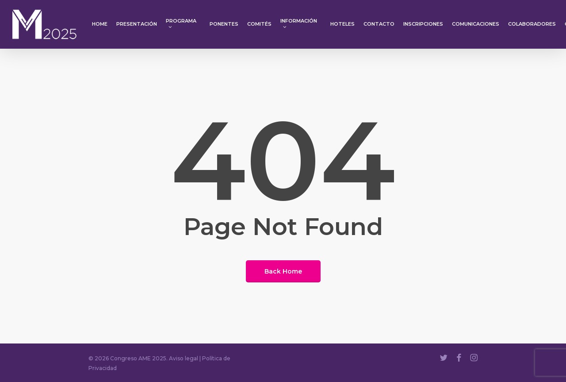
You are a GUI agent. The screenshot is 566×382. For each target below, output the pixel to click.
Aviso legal (183, 358)
